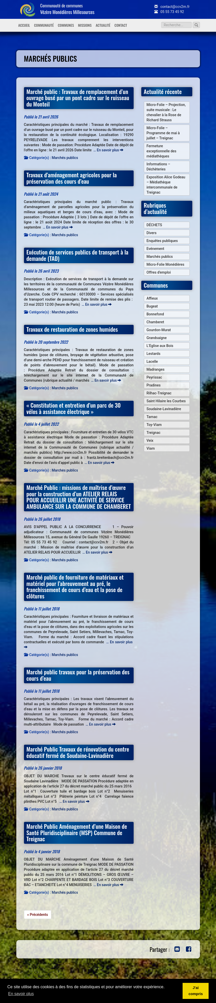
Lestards (153, 354)
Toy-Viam (154, 425)
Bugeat (152, 306)
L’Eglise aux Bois (160, 346)
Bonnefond (155, 314)
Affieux (152, 298)
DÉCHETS (154, 225)
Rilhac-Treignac (159, 393)
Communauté (44, 25)
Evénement (155, 249)
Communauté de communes (67, 8)
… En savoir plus (108, 150)
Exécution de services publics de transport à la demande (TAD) (78, 255)
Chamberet (155, 322)
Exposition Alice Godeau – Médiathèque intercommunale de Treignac (166, 184)
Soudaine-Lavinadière (164, 409)
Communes (66, 25)
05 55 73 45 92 (169, 12)
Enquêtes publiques (162, 241)
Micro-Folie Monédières (165, 264)
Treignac (154, 433)
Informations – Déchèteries (158, 166)
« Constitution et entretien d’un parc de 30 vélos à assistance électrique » (74, 408)
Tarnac (152, 417)
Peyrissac (154, 377)
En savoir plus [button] (21, 994)
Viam (151, 448)
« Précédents (37, 915)
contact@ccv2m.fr (171, 7)
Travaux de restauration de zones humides (72, 329)
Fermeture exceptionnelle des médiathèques (161, 151)
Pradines (154, 385)
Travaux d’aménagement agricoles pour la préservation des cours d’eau (72, 177)
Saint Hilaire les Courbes (166, 401)
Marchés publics (65, 158)
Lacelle (152, 361)
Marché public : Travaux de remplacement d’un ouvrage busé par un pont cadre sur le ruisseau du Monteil (78, 97)
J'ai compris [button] (195, 991)
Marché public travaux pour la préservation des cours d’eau (78, 674)
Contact (121, 25)
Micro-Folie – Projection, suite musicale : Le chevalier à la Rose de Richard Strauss (166, 112)
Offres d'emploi (159, 272)
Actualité (103, 25)
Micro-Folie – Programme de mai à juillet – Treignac (163, 133)
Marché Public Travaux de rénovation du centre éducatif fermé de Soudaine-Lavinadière (78, 752)
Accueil (24, 25)
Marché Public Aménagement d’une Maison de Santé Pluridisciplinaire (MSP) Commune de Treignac (77, 832)
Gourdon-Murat (159, 330)
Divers (152, 233)
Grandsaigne (157, 338)
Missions (85, 25)
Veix (150, 440)
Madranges (155, 369)
